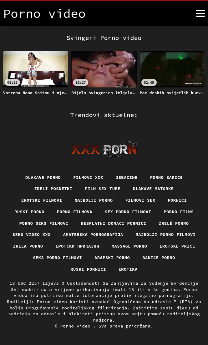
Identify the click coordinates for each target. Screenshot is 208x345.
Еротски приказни (77, 246)
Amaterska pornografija (93, 234)
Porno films (179, 211)
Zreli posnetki (53, 188)
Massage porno (129, 246)
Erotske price (177, 246)
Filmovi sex (140, 200)
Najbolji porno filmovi (166, 234)
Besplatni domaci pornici (113, 223)
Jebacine (127, 177)
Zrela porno (28, 246)
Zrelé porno (174, 223)
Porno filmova (74, 211)
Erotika (128, 269)
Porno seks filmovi (43, 223)
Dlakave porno (43, 177)
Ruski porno (29, 211)
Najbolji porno (93, 200)
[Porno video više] (200, 13)
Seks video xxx (31, 234)
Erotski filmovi (41, 200)
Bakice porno (159, 257)
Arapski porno (112, 257)
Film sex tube (102, 188)
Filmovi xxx (88, 177)
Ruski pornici (88, 269)
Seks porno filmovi (57, 257)
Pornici (177, 200)
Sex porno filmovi (128, 211)
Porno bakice (166, 177)
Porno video (76, 326)
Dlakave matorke (153, 188)
